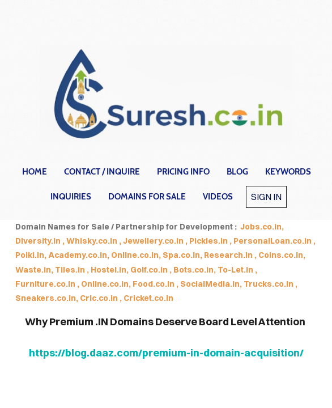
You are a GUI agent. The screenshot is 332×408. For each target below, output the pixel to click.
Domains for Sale (147, 197)
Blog (237, 172)
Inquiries (70, 197)
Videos (218, 197)
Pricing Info (183, 172)
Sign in (266, 196)
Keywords (288, 172)
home (34, 172)
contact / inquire (102, 172)
